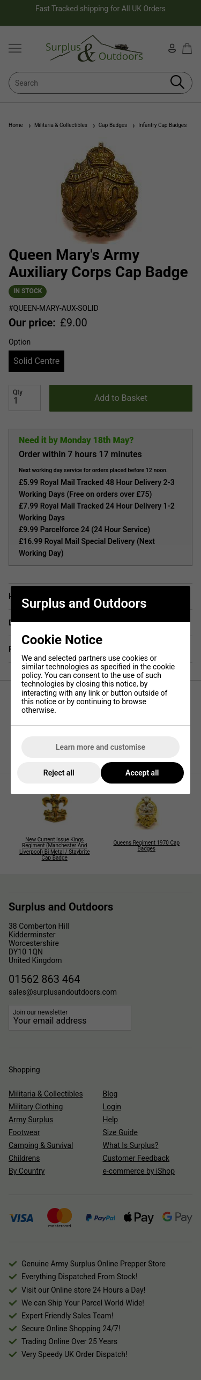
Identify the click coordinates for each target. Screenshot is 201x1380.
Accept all (142, 773)
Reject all (59, 773)
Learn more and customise (100, 747)
